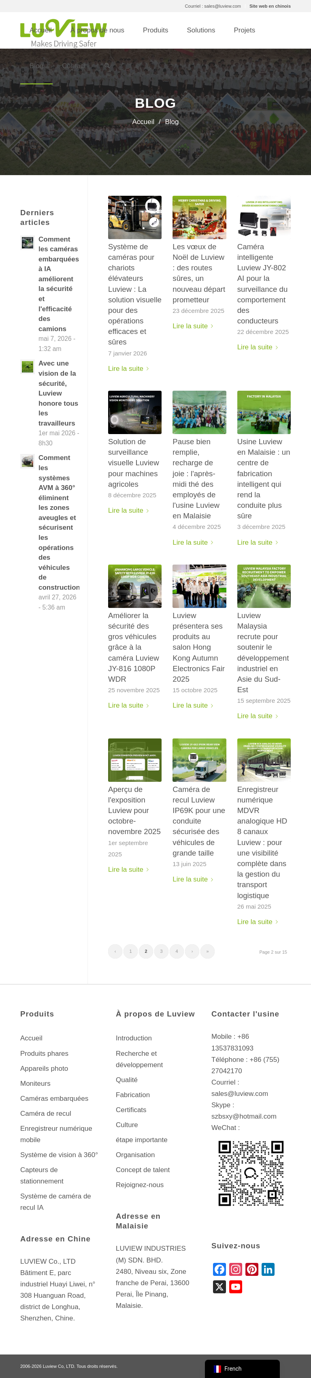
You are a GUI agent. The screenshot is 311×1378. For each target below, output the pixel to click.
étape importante (142, 1140)
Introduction (134, 1038)
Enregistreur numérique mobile (56, 1134)
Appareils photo (44, 1068)
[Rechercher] (107, 66)
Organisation (135, 1155)
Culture (127, 1125)
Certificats (131, 1110)
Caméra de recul (45, 1113)
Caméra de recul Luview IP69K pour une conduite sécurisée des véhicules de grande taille (199, 821)
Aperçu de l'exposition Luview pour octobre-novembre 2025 (134, 810)
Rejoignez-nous (140, 1185)
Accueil (31, 1038)
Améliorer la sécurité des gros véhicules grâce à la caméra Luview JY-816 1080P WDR (133, 647)
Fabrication (133, 1095)
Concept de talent (143, 1170)
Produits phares (44, 1053)
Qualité (127, 1080)
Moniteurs (35, 1083)
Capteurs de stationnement (42, 1175)
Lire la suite (130, 368)
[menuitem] (213, 6)
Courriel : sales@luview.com (213, 6)
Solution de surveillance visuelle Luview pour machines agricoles (133, 462)
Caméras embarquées (54, 1098)
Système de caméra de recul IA (55, 1201)
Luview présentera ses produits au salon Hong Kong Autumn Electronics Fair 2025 (199, 647)
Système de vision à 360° (59, 1155)
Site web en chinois (270, 6)
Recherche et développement (139, 1059)
